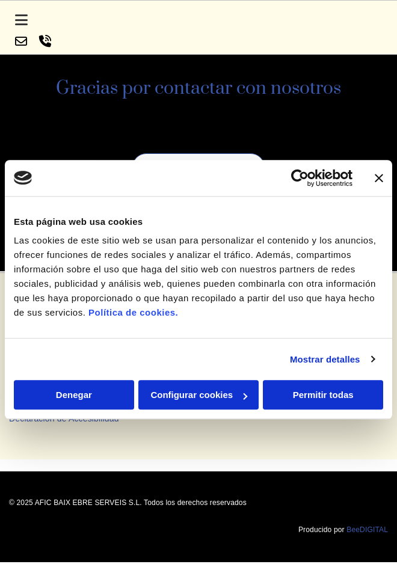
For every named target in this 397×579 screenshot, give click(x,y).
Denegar (74, 395)
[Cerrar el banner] (379, 178)
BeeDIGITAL (367, 544)
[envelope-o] (21, 42)
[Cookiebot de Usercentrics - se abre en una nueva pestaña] (299, 178)
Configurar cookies (198, 395)
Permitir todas (323, 395)
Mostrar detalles (325, 359)
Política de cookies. (133, 312)
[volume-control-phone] (45, 42)
